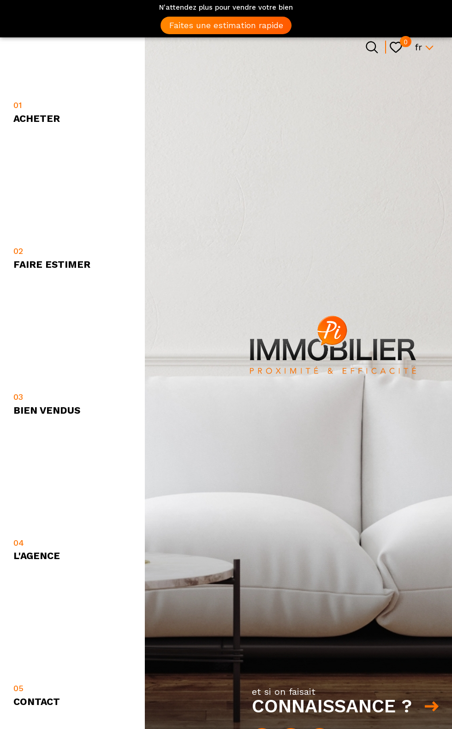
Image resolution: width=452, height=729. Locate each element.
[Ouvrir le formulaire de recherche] (372, 47)
